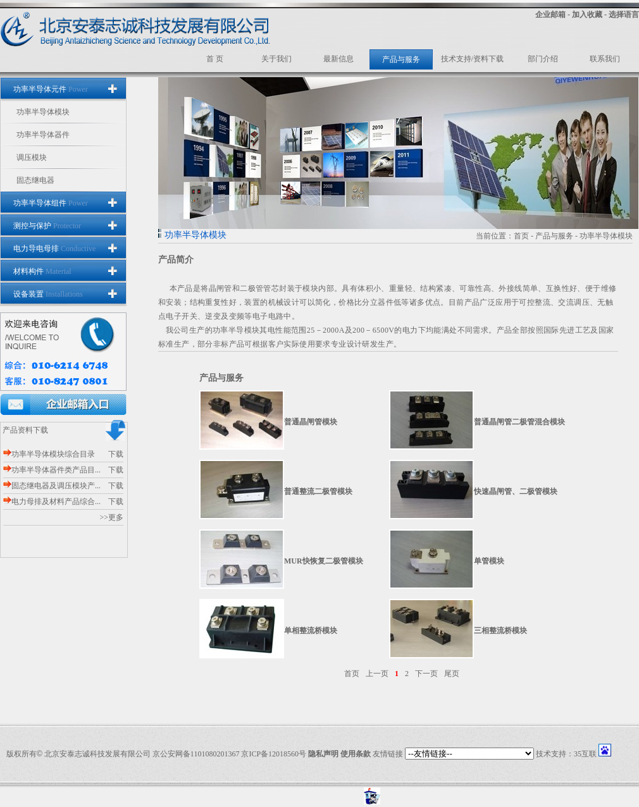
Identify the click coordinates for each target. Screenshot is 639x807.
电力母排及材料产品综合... (52, 501)
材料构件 (42, 271)
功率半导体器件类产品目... (52, 469)
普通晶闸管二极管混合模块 (519, 421)
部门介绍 (543, 58)
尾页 (451, 673)
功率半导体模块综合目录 (49, 454)
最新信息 (338, 58)
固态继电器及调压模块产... (52, 485)
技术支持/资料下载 (472, 58)
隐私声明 (323, 753)
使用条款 (355, 753)
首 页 (214, 58)
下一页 (426, 673)
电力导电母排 (54, 248)
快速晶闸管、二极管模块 (515, 491)
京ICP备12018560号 (273, 753)
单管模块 (489, 561)
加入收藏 (587, 14)
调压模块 (31, 157)
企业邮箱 (550, 14)
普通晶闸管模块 (310, 421)
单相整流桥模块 (310, 630)
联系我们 (605, 58)
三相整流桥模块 (500, 630)
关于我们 (276, 58)
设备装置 (48, 294)
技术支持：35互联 (566, 753)
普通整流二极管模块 (318, 491)
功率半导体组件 (50, 203)
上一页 (377, 673)
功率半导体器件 (43, 134)
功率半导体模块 (43, 112)
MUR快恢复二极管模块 (323, 561)
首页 (521, 235)
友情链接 (388, 753)
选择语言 (624, 14)
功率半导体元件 (50, 89)
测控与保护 (47, 225)
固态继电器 (35, 180)
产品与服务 (401, 59)
